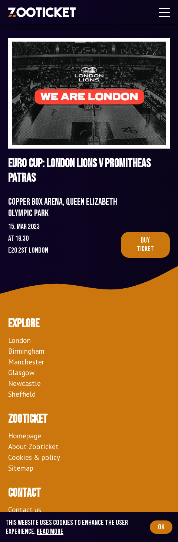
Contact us (24, 509)
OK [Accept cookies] (161, 527)
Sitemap (20, 468)
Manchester (26, 361)
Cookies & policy (34, 457)
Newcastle (24, 383)
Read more (50, 531)
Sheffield (22, 394)
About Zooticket (33, 446)
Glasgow (21, 372)
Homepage (24, 435)
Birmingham (26, 351)
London (19, 340)
